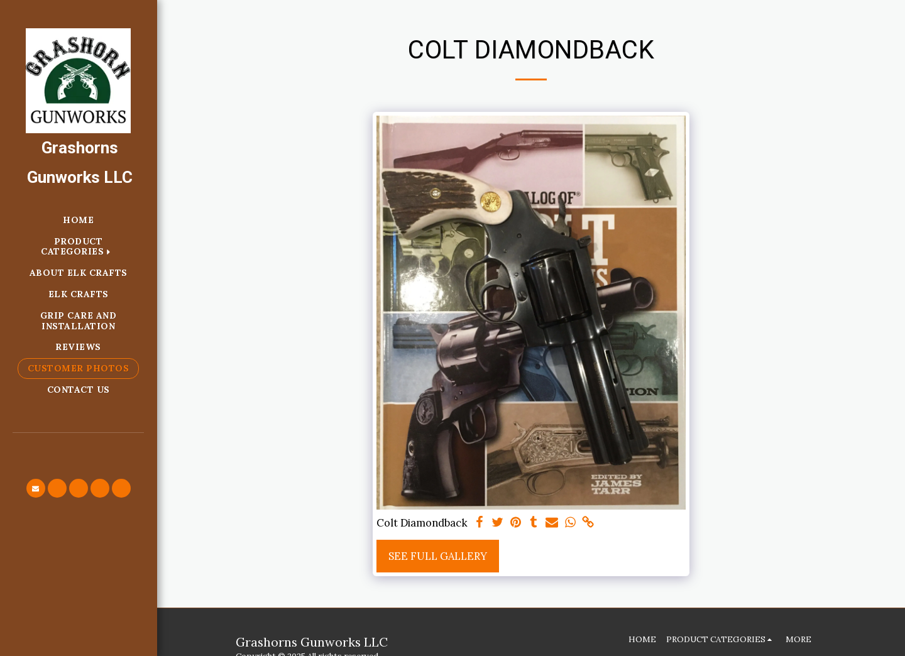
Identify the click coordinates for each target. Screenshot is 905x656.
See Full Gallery (437, 556)
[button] (35, 488)
